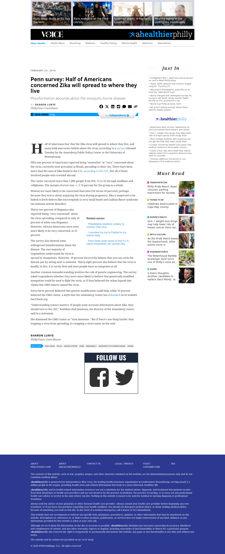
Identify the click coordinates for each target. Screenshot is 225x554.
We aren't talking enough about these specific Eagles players (168, 108)
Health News (58, 43)
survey (121, 148)
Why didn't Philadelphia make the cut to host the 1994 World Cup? (169, 90)
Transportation (158, 182)
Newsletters (164, 43)
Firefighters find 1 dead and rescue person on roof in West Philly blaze (171, 79)
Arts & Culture (158, 234)
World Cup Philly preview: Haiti (165, 103)
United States (71, 346)
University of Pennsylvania (111, 346)
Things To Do (157, 199)
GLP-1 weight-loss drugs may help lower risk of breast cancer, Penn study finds (170, 134)
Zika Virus (41, 114)
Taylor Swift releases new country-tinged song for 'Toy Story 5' (170, 85)
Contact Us (94, 463)
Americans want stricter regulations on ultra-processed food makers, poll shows (169, 128)
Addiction (147, 43)
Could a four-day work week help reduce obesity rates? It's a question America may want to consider (170, 153)
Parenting (75, 43)
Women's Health (158, 217)
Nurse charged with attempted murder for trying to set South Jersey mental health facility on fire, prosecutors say (170, 98)
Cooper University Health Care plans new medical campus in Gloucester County (170, 146)
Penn (81, 346)
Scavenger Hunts (159, 251)
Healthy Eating (108, 43)
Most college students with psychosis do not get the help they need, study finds (169, 140)
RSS (173, 463)
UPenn (130, 346)
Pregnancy (91, 346)
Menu (35, 34)
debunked (114, 295)
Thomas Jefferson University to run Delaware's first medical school (167, 160)
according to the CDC (96, 171)
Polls (52, 114)
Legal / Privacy (124, 463)
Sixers (153, 269)
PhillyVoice (52, 34)
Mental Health (129, 43)
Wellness (90, 43)
